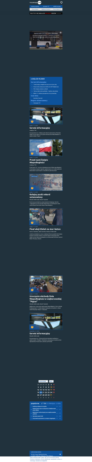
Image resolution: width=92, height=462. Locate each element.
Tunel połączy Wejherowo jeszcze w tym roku (43, 84)
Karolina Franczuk (37, 98)
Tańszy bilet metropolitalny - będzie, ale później (44, 91)
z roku (58, 403)
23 (49, 392)
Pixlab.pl (51, 456)
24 (51, 392)
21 (43, 392)
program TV (46, 6)
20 (41, 392)
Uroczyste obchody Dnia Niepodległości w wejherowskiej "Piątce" (45, 299)
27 (41, 395)
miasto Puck (34, 176)
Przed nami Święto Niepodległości (39, 161)
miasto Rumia (35, 210)
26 (38, 395)
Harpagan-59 (35, 103)
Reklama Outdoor (46, 9)
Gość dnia (34, 96)
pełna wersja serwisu (36, 452)
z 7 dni (43, 403)
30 (43, 385)
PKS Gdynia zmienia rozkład (39, 89)
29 (41, 385)
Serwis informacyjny (40, 128)
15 (46, 390)
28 (38, 385)
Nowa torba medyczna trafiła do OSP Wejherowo (44, 87)
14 (43, 390)
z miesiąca (51, 403)
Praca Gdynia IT (57, 9)
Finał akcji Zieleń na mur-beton (45, 229)
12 (38, 390)
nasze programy (35, 6)
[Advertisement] (46, 22)
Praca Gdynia (35, 9)
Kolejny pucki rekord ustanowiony (40, 195)
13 (41, 390)
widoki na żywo (57, 6)
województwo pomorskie (38, 109)
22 (46, 392)
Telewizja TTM (44, 456)
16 (49, 390)
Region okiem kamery (39, 100)
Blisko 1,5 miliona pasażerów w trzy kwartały (43, 93)
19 (38, 392)
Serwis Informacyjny (38, 82)
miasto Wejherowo (36, 278)
